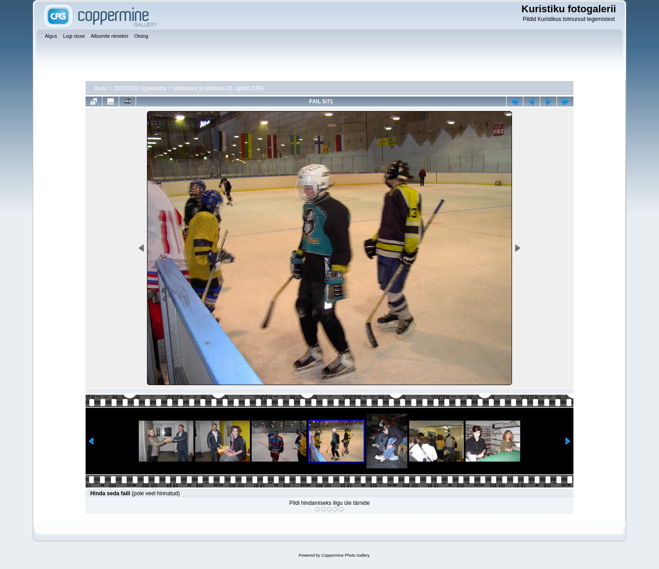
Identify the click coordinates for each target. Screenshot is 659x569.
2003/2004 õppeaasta (140, 88)
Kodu (101, 88)
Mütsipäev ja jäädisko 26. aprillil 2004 (218, 88)
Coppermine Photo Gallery (345, 555)
